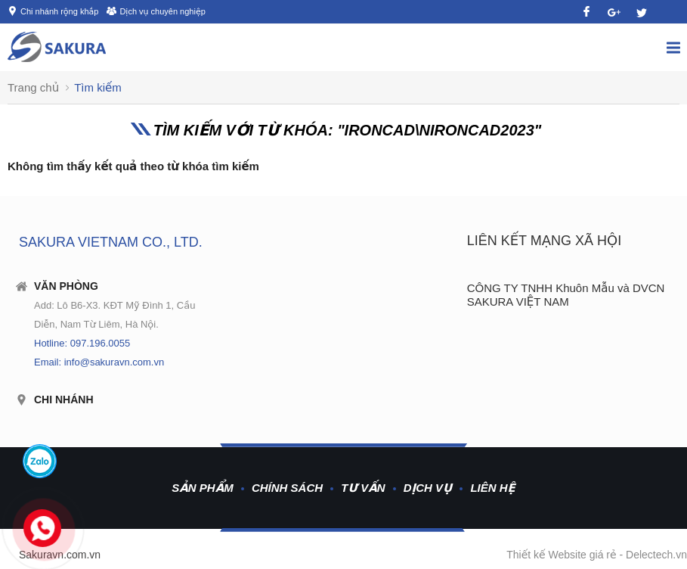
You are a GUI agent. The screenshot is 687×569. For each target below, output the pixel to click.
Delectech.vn (656, 555)
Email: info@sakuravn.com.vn (99, 362)
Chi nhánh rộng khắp (59, 11)
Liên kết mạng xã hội (544, 240)
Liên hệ (492, 487)
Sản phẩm (203, 487)
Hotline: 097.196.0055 (82, 343)
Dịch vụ (428, 487)
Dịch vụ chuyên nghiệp (162, 11)
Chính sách (287, 487)
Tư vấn (363, 487)
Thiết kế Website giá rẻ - (566, 555)
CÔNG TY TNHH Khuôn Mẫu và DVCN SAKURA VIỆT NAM (566, 294)
